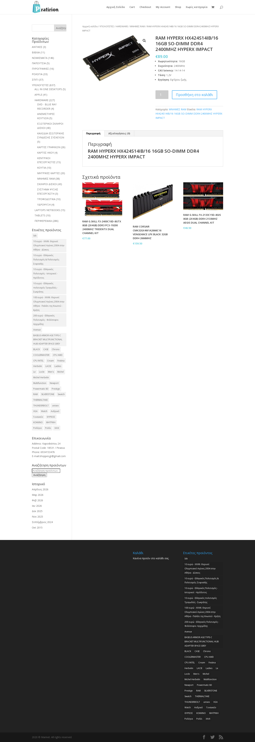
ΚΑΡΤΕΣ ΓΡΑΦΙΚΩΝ (48, 147)
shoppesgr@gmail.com (52, 456)
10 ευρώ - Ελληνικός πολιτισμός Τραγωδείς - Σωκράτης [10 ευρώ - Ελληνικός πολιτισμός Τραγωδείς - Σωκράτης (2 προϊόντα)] (45, 287)
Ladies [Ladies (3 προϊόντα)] (58, 366)
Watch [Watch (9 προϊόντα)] (44, 411)
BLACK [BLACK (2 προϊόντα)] (36, 349)
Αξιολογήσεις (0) (119, 133)
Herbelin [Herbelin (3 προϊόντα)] (37, 366)
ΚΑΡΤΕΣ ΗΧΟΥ (45, 152)
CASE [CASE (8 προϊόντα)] (45, 349)
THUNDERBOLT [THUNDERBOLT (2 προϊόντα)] (41, 405)
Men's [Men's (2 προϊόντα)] (51, 371)
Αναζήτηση (39, 475)
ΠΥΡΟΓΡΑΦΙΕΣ (40, 68)
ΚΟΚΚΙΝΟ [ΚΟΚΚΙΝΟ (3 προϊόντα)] (38, 422)
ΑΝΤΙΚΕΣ (37, 47)
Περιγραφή (93, 133)
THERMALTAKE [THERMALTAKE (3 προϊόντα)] (40, 399)
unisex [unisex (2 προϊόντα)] (55, 405)
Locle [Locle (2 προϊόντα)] (41, 371)
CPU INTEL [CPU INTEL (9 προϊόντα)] (38, 360)
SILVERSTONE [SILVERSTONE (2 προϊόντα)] (47, 394)
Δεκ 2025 (37, 511)
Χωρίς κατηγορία (197, 7)
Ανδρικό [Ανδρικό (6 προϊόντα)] (55, 411)
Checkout (145, 7)
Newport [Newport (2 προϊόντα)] (54, 383)
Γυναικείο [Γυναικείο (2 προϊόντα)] (38, 416)
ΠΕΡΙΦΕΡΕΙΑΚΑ (43, 221)
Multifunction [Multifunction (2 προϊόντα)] (39, 383)
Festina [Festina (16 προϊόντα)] (60, 360)
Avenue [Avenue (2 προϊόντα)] (37, 329)
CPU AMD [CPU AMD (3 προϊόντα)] (58, 355)
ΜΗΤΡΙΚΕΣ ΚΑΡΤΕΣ (48, 173)
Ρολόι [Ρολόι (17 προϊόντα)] (48, 428)
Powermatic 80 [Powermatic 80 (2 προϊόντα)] (40, 388)
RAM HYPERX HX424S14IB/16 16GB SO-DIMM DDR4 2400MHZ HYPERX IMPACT (188, 113)
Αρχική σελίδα (90, 26)
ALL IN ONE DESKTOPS (48, 89)
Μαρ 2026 (37, 494)
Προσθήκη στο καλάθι (194, 94)
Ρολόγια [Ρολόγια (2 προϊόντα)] (37, 428)
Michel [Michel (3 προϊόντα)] (60, 371)
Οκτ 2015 (37, 527)
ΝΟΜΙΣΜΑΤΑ (39, 58)
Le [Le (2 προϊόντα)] (34, 371)
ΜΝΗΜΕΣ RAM (137, 26)
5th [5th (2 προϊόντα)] (34, 235)
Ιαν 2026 (37, 505)
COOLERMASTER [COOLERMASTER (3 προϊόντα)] (41, 355)
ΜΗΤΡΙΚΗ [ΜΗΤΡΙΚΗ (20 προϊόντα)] (50, 422)
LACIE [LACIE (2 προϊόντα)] (48, 366)
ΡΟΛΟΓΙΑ (37, 74)
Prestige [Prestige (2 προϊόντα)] (56, 388)
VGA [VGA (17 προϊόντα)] (35, 411)
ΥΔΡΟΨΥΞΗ (44, 204)
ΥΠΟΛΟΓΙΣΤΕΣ (107, 26)
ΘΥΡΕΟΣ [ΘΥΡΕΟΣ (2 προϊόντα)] (51, 416)
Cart (132, 7)
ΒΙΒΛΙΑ (36, 52)
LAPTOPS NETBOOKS (47, 210)
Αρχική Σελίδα (115, 7)
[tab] (93, 133)
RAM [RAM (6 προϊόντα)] (35, 394)
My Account (163, 7)
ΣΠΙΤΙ (35, 79)
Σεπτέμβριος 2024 (42, 522)
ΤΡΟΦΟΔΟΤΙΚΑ (46, 199)
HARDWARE (122, 26)
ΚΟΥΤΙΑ (41, 167)
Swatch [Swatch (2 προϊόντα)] (61, 394)
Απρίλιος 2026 (40, 489)
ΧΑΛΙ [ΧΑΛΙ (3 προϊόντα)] (57, 428)
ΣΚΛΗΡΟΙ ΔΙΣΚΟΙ (47, 184)
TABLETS (40, 215)
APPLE (38, 94)
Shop (178, 7)
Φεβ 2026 (37, 500)
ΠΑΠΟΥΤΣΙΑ (39, 63)
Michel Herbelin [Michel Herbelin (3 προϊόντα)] (41, 377)
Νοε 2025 (37, 516)
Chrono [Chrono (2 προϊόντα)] (56, 349)
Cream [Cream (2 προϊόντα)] (50, 360)
